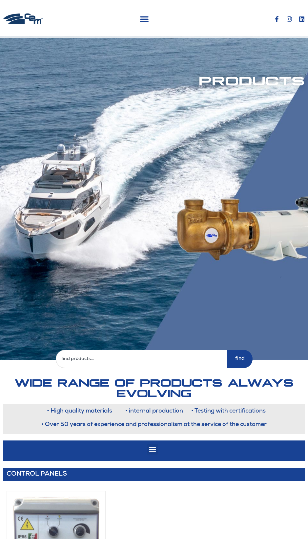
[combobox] (141, 359)
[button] (144, 19)
